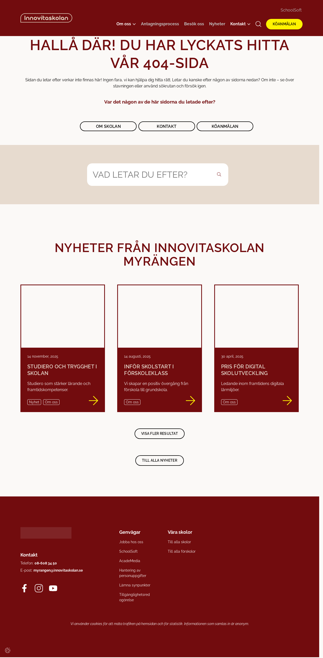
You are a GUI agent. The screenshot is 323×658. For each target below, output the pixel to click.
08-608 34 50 (45, 563)
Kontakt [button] (166, 126)
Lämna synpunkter (134, 585)
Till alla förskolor (182, 551)
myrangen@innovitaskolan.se (58, 570)
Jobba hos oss (131, 542)
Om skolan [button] (108, 126)
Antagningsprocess (160, 23)
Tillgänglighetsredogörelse (134, 597)
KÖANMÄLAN (284, 24)
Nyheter (217, 23)
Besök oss (194, 23)
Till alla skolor (179, 542)
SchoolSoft (291, 10)
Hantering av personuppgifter (132, 572)
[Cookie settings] (7, 650)
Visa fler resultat (159, 434)
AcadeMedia (129, 561)
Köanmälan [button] (225, 126)
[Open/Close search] (258, 24)
